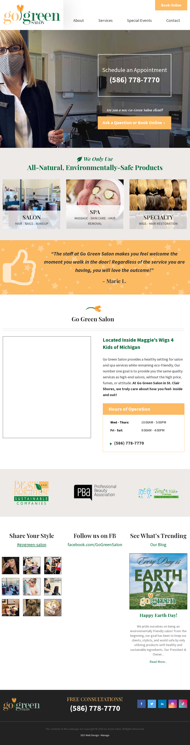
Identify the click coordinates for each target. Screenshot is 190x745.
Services (105, 20)
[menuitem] (78, 20)
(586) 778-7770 (134, 79)
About (78, 20)
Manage (105, 735)
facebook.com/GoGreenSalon (95, 544)
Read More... (158, 662)
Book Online (171, 5)
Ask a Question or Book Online (134, 122)
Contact (173, 20)
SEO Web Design (90, 735)
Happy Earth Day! (158, 615)
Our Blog (158, 544)
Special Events (139, 20)
